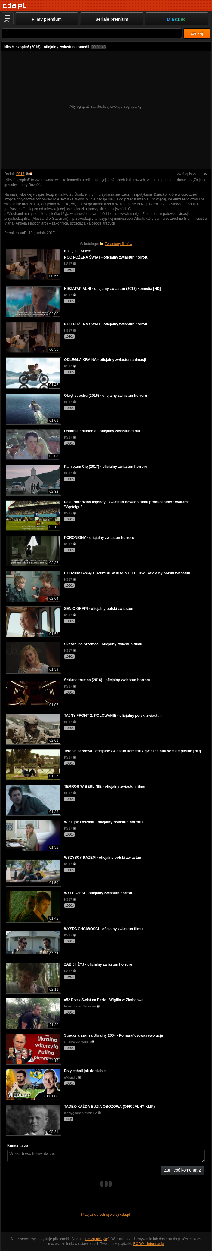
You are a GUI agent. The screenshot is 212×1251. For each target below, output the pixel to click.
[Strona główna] (15, 6)
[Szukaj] (92, 33)
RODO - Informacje (148, 1244)
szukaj (197, 33)
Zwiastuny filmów (118, 244)
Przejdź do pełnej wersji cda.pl (106, 1214)
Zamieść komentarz (182, 1170)
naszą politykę (96, 1239)
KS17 (20, 174)
